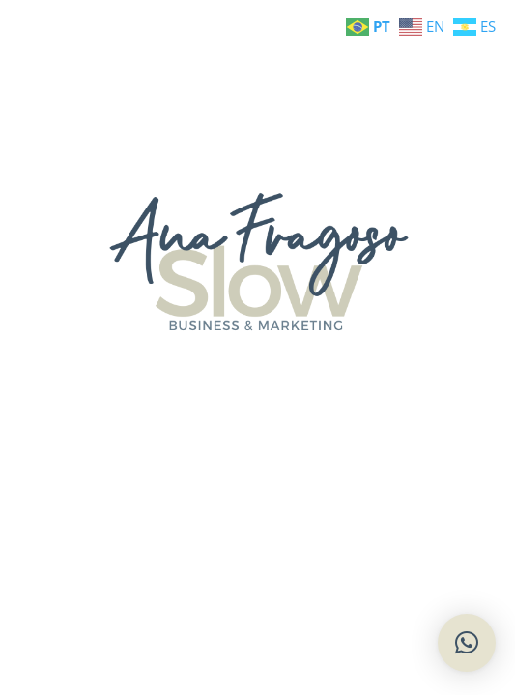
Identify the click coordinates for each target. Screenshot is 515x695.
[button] (467, 643)
